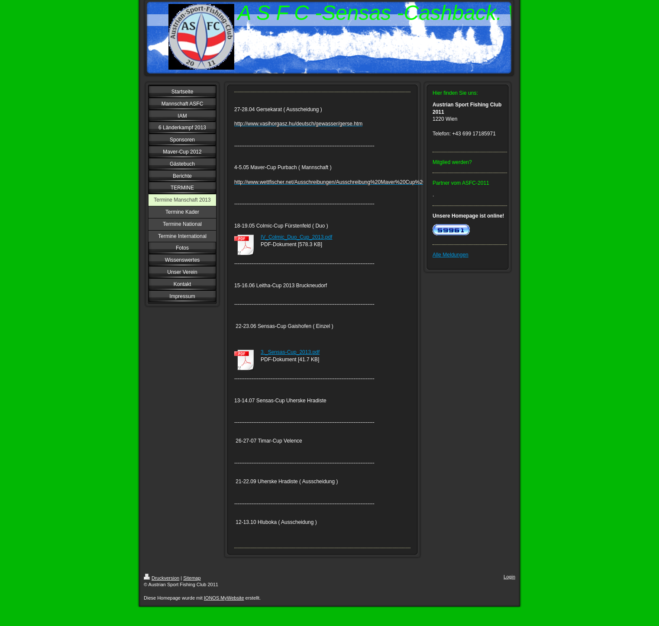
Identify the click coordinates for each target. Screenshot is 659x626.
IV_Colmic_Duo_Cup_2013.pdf (296, 237)
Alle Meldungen (450, 255)
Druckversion (161, 578)
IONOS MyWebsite (224, 597)
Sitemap (191, 578)
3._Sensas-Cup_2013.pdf (290, 352)
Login (509, 576)
